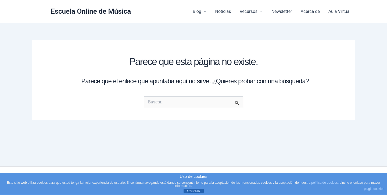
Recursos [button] (251, 11)
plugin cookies (374, 189)
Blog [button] (200, 11)
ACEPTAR (193, 191)
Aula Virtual (339, 11)
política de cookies (324, 183)
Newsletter (281, 11)
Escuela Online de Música (91, 11)
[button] (204, 11)
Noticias (223, 11)
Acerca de (310, 11)
